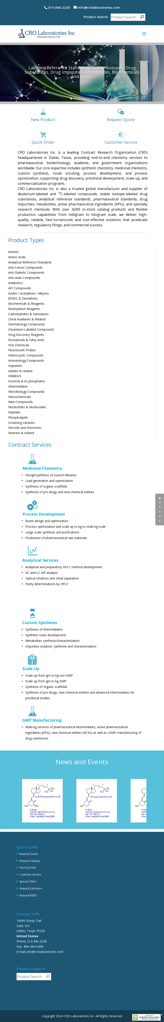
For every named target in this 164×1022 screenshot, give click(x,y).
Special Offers (28, 881)
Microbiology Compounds (26, 391)
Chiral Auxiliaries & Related (27, 319)
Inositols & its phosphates (26, 381)
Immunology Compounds (26, 360)
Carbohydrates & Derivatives (28, 314)
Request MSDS (28, 895)
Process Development (43, 514)
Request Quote (121, 119)
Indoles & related (20, 371)
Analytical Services (40, 560)
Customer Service (121, 142)
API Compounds (19, 288)
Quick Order (43, 142)
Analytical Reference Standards (30, 262)
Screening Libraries (21, 423)
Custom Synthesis (39, 622)
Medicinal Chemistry (42, 468)
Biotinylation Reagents (24, 309)
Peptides (14, 412)
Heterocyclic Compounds (25, 355)
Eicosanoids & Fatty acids (26, 340)
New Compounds (20, 402)
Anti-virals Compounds (24, 278)
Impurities (15, 366)
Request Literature (31, 888)
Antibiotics (15, 283)
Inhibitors (14, 376)
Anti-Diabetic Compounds (26, 272)
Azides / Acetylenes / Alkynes (28, 293)
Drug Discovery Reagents (26, 335)
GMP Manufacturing (42, 720)
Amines (13, 252)
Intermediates (18, 386)
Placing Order (28, 867)
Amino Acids (17, 257)
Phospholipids (18, 417)
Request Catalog (30, 861)
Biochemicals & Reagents (26, 303)
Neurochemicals (19, 397)
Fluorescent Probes (22, 350)
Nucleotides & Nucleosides (27, 407)
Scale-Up (30, 668)
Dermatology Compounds (26, 324)
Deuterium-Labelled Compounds (31, 329)
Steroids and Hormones (25, 428)
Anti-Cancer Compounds (25, 267)
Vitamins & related (21, 433)
